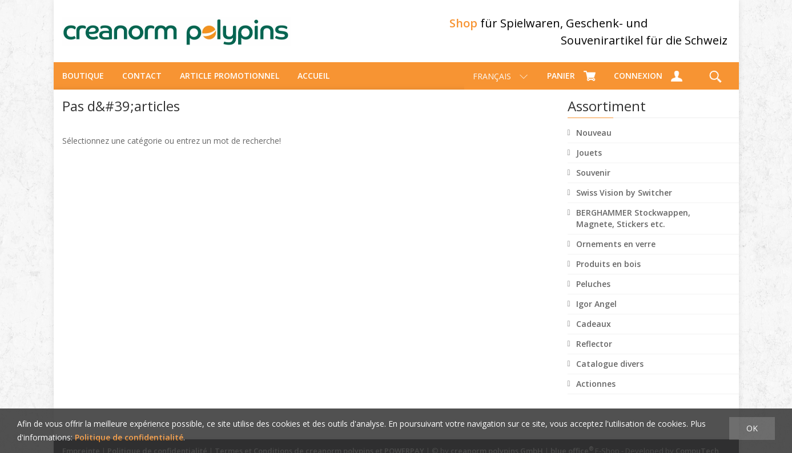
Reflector (594, 345)
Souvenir (593, 174)
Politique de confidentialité (129, 437)
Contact (142, 77)
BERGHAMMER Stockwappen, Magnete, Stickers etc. (633, 220)
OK (752, 428)
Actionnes (596, 385)
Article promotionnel (229, 77)
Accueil (313, 77)
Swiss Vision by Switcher (624, 194)
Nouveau (594, 134)
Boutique (83, 77)
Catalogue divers (610, 365)
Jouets (589, 154)
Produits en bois (608, 265)
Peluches (593, 285)
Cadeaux (593, 325)
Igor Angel (596, 305)
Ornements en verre (616, 245)
